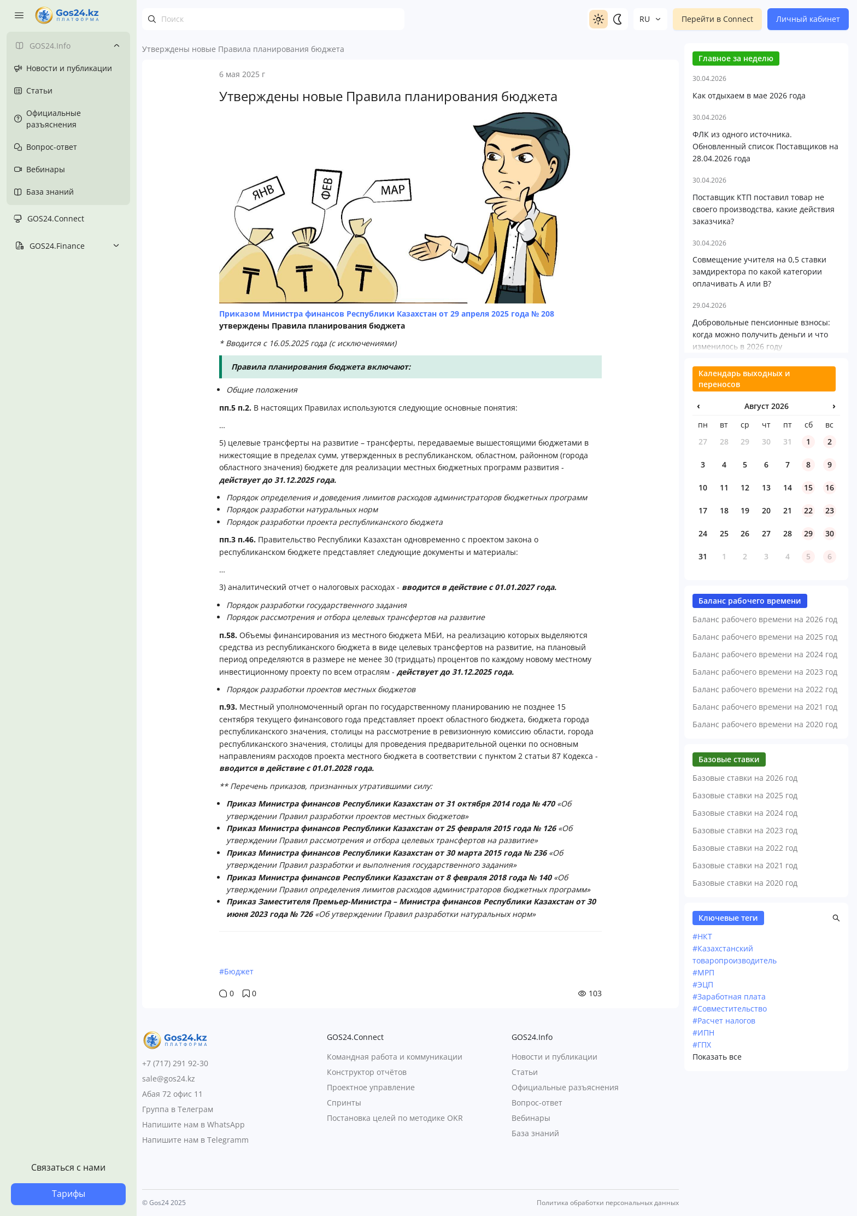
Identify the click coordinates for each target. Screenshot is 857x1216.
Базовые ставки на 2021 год (744, 979)
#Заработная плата (729, 1111)
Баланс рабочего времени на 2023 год (764, 786)
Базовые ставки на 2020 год (744, 997)
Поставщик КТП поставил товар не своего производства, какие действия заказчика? (763, 323)
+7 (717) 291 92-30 (175, 1063)
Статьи (525, 1072)
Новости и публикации (554, 1056)
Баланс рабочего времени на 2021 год (764, 821)
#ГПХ (701, 1159)
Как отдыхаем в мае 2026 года (749, 209)
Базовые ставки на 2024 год (744, 927)
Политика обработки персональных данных (608, 1203)
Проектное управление (371, 1087)
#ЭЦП (702, 1099)
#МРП (703, 1086)
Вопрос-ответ (537, 1102)
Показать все (717, 1171)
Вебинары (531, 1118)
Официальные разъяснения (565, 1087)
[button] (836, 1032)
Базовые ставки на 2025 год (744, 909)
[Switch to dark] (617, 19)
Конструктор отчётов (367, 1072)
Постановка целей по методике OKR (395, 1118)
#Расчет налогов (723, 1135)
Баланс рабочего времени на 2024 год (764, 768)
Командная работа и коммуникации (394, 1056)
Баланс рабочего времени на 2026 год (764, 733)
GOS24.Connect (55, 218)
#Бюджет (236, 971)
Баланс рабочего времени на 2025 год (764, 751)
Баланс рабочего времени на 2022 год (764, 803)
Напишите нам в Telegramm (195, 1140)
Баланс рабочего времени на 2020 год (764, 838)
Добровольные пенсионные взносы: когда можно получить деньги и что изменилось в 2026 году (761, 448)
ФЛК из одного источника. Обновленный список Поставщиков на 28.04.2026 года (765, 260)
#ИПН (703, 1147)
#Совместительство (729, 1123)
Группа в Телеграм (177, 1109)
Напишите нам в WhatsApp (193, 1124)
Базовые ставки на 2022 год (744, 962)
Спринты (344, 1102)
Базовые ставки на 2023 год (744, 944)
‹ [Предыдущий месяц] (698, 520)
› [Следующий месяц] (834, 520)
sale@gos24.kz (168, 1078)
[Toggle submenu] (116, 45)
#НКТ (702, 1050)
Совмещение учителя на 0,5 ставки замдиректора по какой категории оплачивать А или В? (759, 386)
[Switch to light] (598, 19)
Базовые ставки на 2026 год (744, 892)
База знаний (535, 1133)
